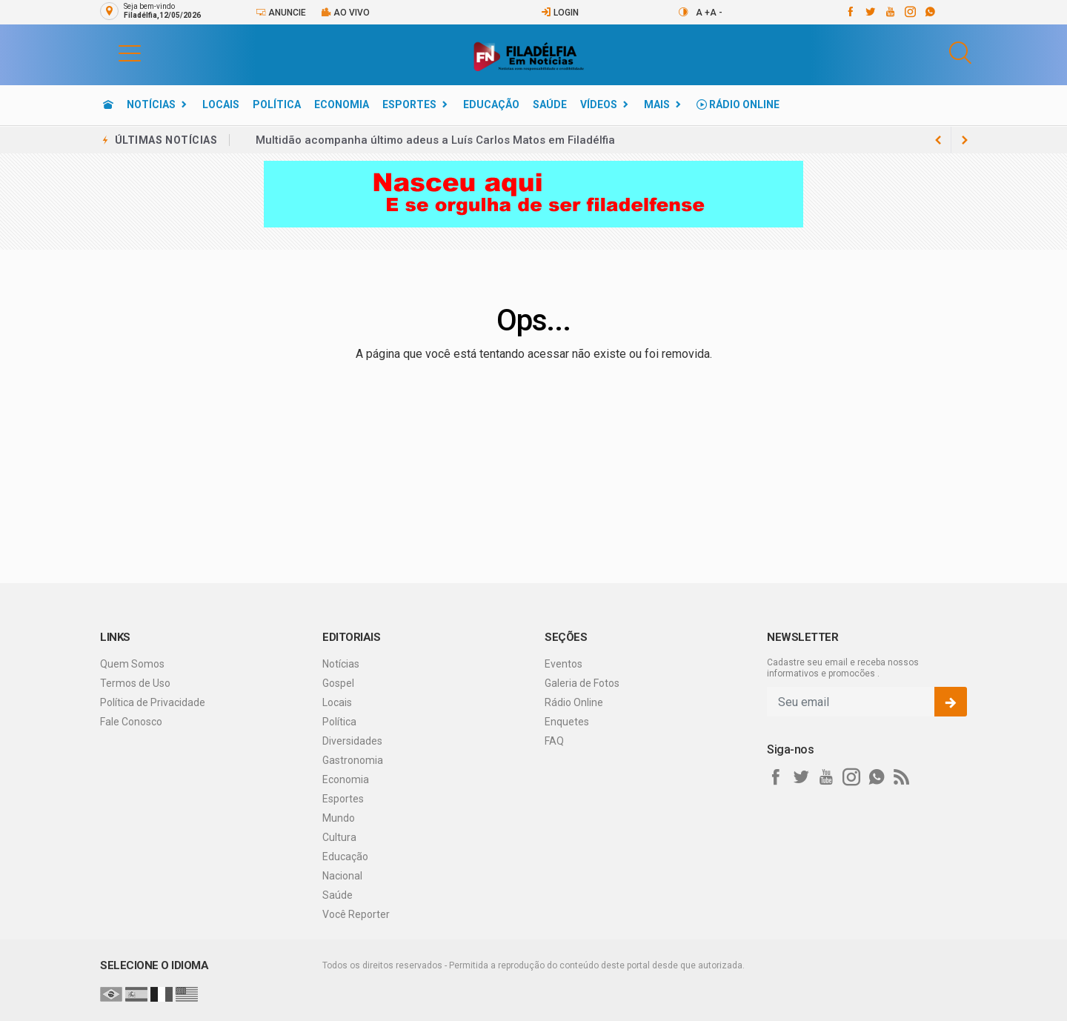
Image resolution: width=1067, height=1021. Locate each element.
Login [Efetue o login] (560, 12)
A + (703, 12)
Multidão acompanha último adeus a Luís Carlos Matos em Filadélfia (435, 140)
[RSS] (902, 777)
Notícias (151, 104)
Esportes (409, 104)
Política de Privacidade (152, 702)
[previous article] (964, 140)
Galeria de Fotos (582, 683)
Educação (491, 104)
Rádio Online (738, 104)
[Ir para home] (108, 104)
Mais (657, 104)
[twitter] (869, 12)
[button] (115, 52)
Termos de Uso (135, 683)
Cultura (339, 837)
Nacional (342, 876)
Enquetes (567, 722)
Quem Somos (132, 664)
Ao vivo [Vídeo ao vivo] (345, 12)
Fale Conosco (131, 722)
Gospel (338, 683)
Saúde (550, 104)
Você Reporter (356, 914)
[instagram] (909, 12)
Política (277, 104)
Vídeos (598, 104)
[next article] (938, 140)
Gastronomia (352, 760)
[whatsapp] (929, 12)
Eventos (563, 664)
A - (716, 12)
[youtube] (889, 12)
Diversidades (352, 741)
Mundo (338, 818)
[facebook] (849, 12)
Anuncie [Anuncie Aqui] (281, 12)
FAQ (554, 741)
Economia (341, 104)
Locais (220, 104)
